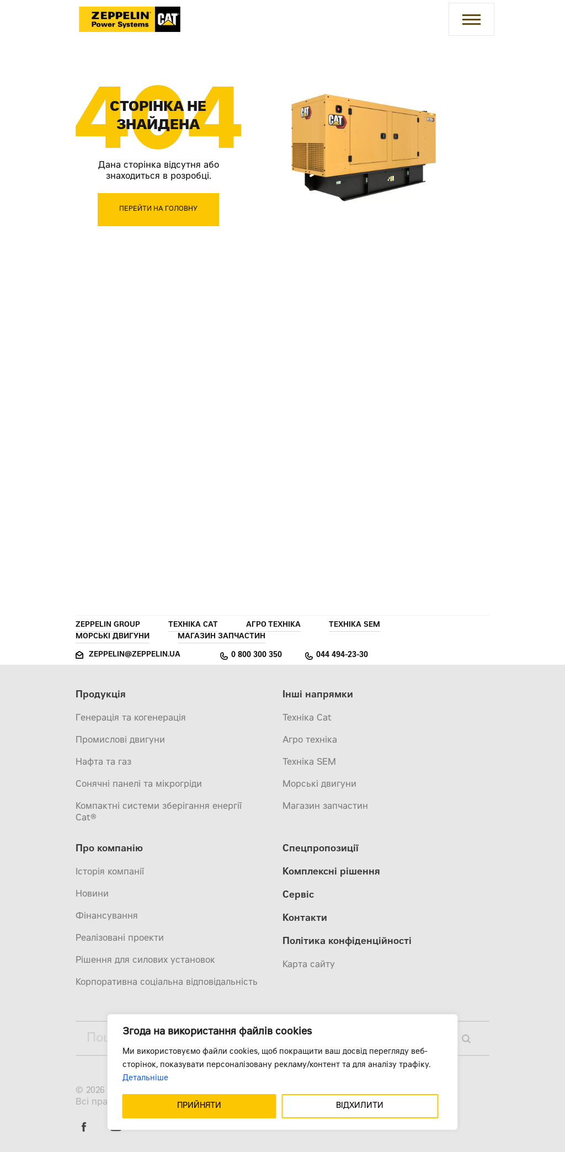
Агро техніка (273, 625)
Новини (92, 894)
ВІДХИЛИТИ (359, 1106)
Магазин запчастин (221, 637)
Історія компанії (110, 872)
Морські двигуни (113, 637)
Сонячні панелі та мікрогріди (139, 784)
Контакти (304, 919)
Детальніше (145, 1078)
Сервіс (298, 895)
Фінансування (107, 916)
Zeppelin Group (108, 625)
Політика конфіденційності (347, 942)
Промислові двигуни (120, 740)
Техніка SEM (354, 625)
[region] (283, 1072)
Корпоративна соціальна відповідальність (167, 982)
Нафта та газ (103, 762)
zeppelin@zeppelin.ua (134, 655)
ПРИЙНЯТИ (199, 1106)
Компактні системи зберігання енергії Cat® (159, 812)
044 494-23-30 (342, 655)
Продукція (101, 695)
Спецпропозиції (320, 849)
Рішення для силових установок (145, 960)
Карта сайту (308, 965)
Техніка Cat (193, 625)
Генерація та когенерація (131, 718)
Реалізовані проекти (120, 938)
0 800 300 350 (256, 655)
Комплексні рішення (331, 872)
